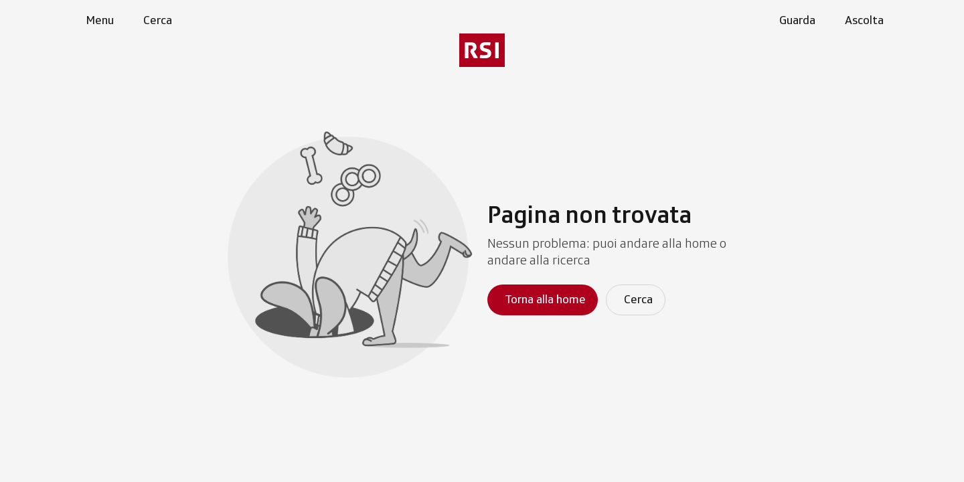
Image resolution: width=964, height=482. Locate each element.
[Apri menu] (97, 20)
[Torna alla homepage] (542, 300)
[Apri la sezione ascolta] (861, 20)
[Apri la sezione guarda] (794, 20)
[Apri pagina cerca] (155, 20)
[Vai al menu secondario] (482, 50)
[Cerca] (635, 300)
